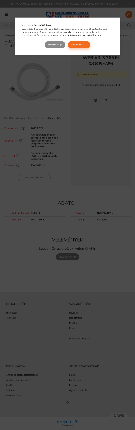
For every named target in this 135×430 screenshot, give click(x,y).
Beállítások (53, 44)
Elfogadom (77, 44)
